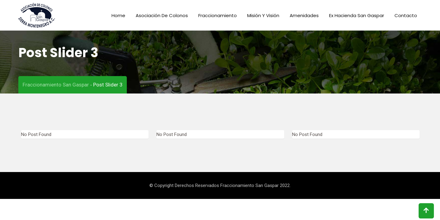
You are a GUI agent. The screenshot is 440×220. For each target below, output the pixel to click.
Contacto (405, 15)
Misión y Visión (263, 15)
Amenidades (304, 15)
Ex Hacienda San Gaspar (356, 15)
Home (118, 15)
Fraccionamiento (217, 15)
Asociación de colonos (162, 15)
